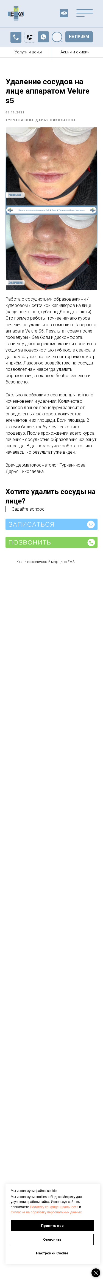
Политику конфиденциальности (54, 1207)
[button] (79, 36)
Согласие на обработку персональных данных (46, 1212)
